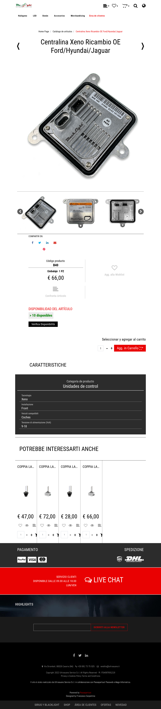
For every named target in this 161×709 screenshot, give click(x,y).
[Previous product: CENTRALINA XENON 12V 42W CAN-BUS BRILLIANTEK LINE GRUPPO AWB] (18, 46)
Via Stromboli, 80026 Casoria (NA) (58, 666)
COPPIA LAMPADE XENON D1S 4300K (91, 467)
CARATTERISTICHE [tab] (48, 365)
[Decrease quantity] (107, 348)
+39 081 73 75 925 (86, 666)
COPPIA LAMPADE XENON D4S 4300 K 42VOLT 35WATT (26, 467)
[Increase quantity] (112, 348)
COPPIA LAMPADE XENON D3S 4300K (47, 467)
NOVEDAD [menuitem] (121, 704)
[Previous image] (20, 211)
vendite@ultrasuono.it (110, 666)
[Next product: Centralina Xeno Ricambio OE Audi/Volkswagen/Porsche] (143, 46)
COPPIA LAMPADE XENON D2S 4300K (69, 467)
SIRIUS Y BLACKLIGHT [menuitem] (47, 704)
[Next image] (141, 211)
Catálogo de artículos (62, 31)
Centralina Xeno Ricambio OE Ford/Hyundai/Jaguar (99, 31)
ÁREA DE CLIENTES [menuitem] (85, 704)
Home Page (43, 31)
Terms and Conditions (91, 675)
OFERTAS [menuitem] (106, 704)
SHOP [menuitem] (67, 704)
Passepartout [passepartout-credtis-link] (85, 692)
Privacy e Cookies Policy (71, 675)
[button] (80, 125)
